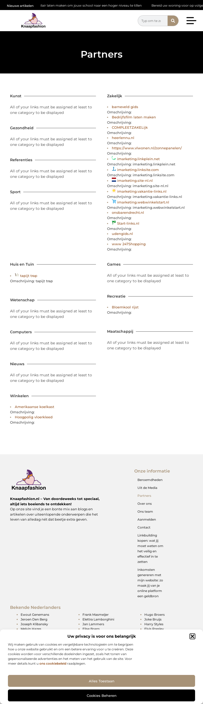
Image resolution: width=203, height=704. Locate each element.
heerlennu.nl (123, 138)
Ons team (145, 511)
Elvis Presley (154, 629)
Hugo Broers (154, 615)
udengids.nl (122, 233)
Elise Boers (91, 629)
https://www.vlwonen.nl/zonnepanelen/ (147, 148)
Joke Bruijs (153, 619)
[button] (192, 636)
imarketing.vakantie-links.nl (142, 191)
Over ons (144, 504)
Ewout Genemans (35, 615)
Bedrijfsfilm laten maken (134, 117)
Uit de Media (147, 488)
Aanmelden (146, 519)
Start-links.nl (128, 223)
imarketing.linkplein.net (138, 159)
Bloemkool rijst (125, 307)
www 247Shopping (129, 244)
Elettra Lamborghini (98, 619)
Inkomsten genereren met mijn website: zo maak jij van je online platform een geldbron (150, 583)
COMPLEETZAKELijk (130, 127)
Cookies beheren (102, 695)
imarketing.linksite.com (138, 170)
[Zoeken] (173, 21)
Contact (143, 527)
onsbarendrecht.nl (128, 212)
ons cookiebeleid (52, 663)
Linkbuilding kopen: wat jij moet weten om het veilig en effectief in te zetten (150, 548)
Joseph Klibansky (34, 624)
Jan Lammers (93, 624)
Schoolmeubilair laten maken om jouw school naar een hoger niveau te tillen (83, 5)
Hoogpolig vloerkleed (34, 417)
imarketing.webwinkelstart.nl (143, 202)
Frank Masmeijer (95, 615)
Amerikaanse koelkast (34, 407)
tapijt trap (28, 276)
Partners (144, 496)
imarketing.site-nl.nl (135, 180)
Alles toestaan (101, 681)
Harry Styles (153, 624)
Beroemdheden (150, 480)
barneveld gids (125, 107)
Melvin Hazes (31, 629)
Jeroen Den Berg (34, 619)
